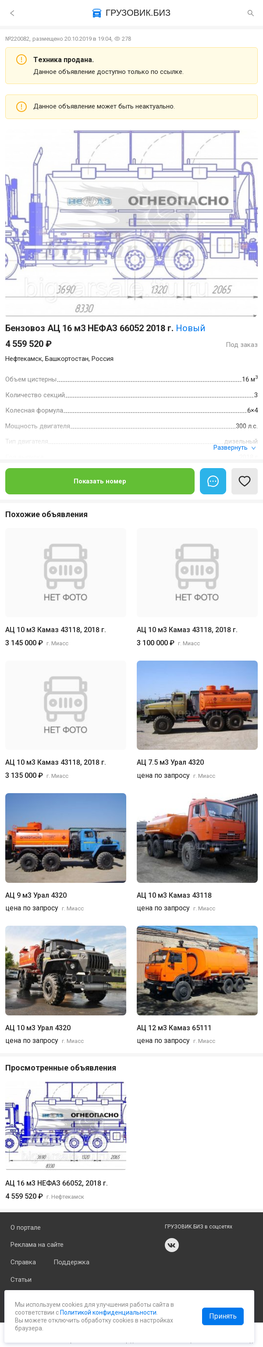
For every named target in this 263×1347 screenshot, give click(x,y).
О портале (26, 1228)
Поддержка (71, 1262)
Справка (23, 1262)
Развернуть (234, 447)
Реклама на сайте (37, 1245)
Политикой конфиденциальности (107, 1312)
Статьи (21, 1280)
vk (172, 1245)
